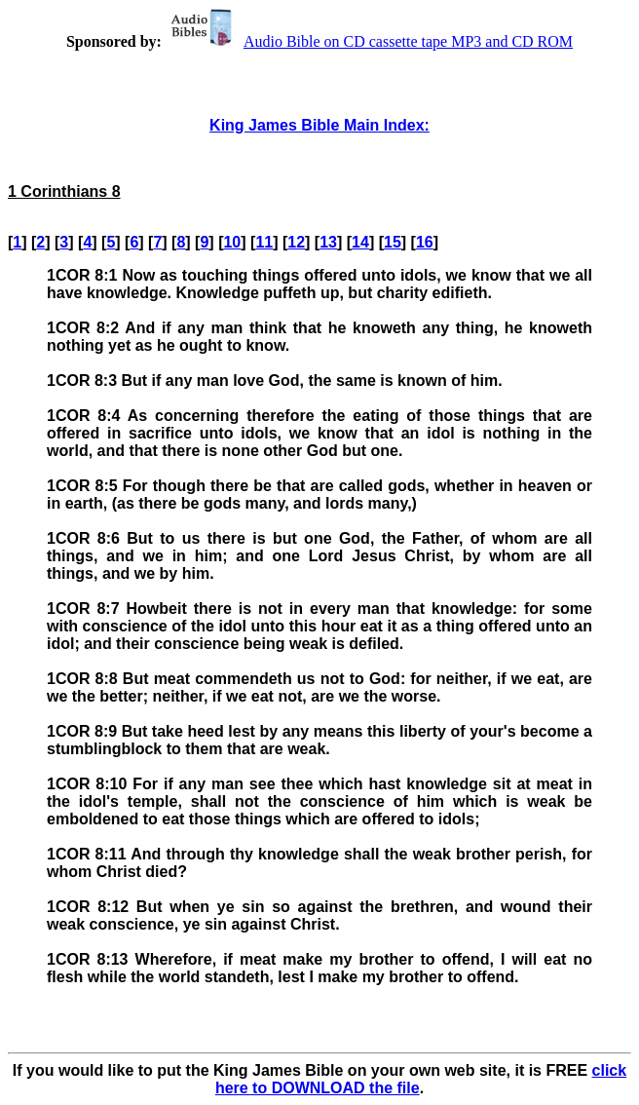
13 (328, 242)
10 (232, 242)
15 (392, 242)
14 (360, 242)
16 (424, 242)
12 (296, 242)
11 (264, 242)
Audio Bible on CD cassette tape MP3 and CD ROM (369, 41)
